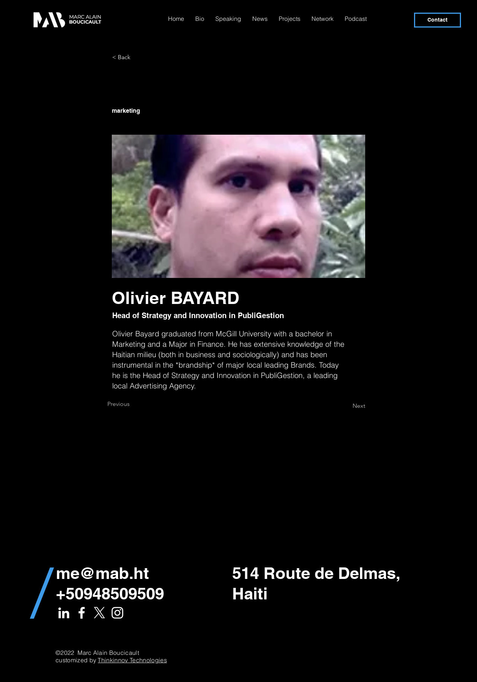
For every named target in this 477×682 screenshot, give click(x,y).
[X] (99, 613)
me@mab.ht (102, 573)
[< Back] (136, 57)
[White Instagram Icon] (117, 613)
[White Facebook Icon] (81, 613)
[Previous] (132, 404)
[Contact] (437, 20)
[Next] (346, 405)
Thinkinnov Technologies (132, 660)
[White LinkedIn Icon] (64, 613)
